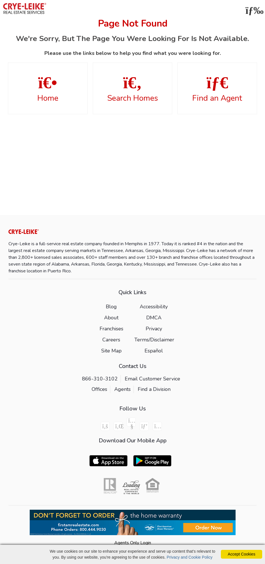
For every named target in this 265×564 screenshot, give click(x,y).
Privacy (154, 328)
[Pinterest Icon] (144, 426)
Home (48, 89)
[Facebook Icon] (105, 426)
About (111, 317)
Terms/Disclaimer (154, 339)
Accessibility (154, 306)
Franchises (111, 328)
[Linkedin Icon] (118, 426)
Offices (99, 389)
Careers (111, 339)
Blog (111, 306)
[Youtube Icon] (131, 422)
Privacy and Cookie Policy (189, 557)
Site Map (111, 350)
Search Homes (133, 89)
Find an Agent (217, 89)
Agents (122, 389)
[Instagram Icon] (157, 426)
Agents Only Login (132, 543)
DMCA (153, 317)
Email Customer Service (152, 378)
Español (154, 350)
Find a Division (154, 389)
